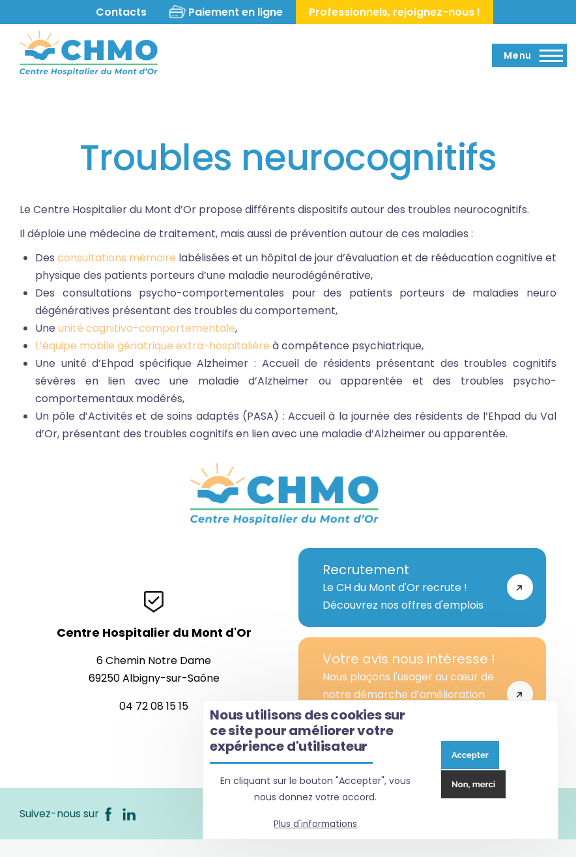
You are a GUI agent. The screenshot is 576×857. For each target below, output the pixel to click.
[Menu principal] (529, 55)
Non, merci (473, 784)
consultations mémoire (116, 257)
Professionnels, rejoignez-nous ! (396, 12)
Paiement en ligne (237, 12)
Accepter (470, 755)
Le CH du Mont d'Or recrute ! (408, 587)
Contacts (119, 12)
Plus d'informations (315, 824)
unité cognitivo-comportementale (146, 328)
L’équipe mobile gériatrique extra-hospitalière (152, 345)
